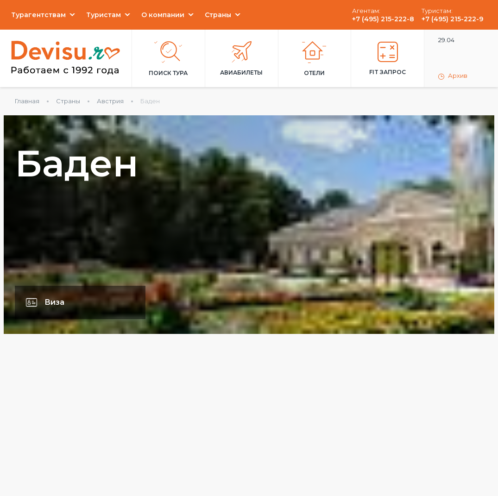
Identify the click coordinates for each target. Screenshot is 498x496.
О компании (162, 15)
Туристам (103, 15)
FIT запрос (387, 58)
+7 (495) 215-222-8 (383, 19)
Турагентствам (38, 15)
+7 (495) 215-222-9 (452, 19)
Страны (218, 15)
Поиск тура (168, 58)
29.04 (446, 40)
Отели (314, 58)
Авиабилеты (241, 58)
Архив (452, 76)
